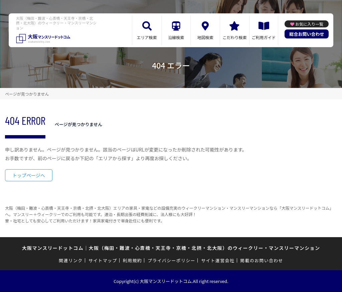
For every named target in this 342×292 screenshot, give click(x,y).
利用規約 (132, 260)
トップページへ (28, 175)
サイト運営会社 (217, 260)
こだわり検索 (234, 37)
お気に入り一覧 (309, 24)
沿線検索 (176, 37)
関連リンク (71, 260)
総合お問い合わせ (306, 34)
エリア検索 (147, 37)
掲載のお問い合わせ (261, 260)
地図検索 (205, 37)
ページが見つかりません (27, 94)
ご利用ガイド (264, 37)
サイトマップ (103, 260)
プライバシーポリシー (171, 260)
